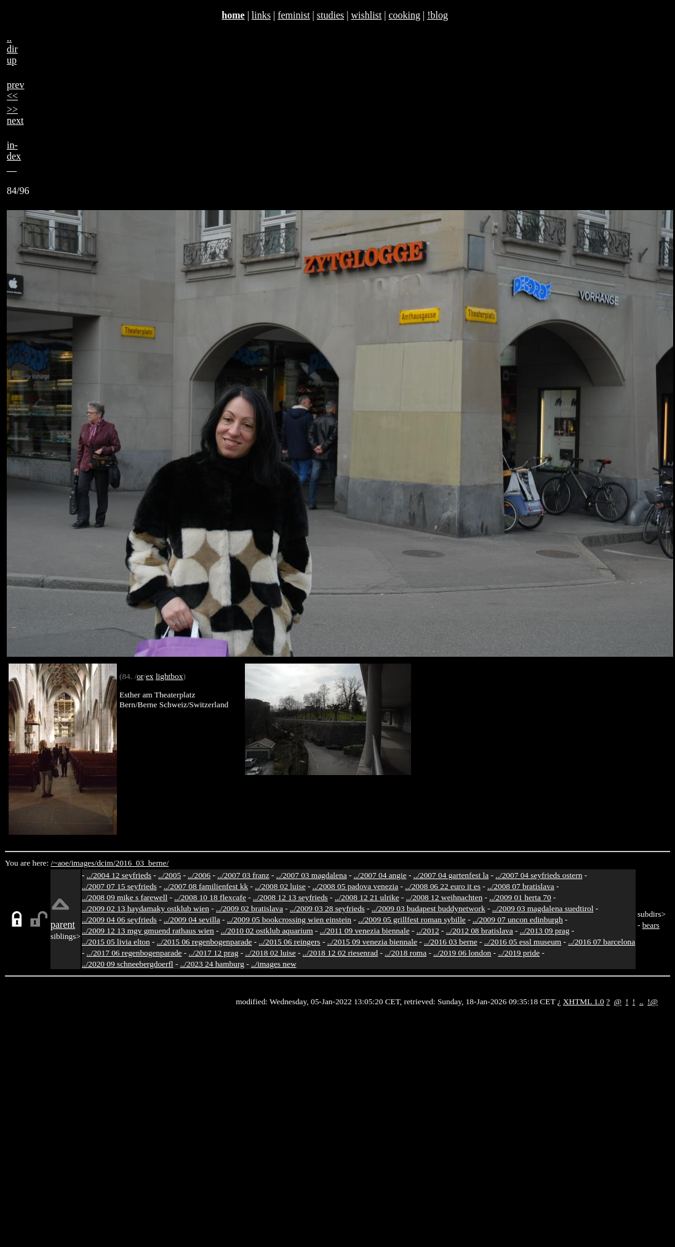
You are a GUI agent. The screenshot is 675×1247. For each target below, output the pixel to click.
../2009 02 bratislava (249, 908)
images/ (84, 862)
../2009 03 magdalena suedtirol (543, 908)
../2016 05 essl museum (523, 941)
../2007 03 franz (243, 875)
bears (651, 925)
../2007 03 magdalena (311, 875)
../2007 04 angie (380, 875)
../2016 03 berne (450, 941)
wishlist (366, 15)
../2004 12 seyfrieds (119, 875)
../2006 (199, 875)
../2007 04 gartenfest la (451, 875)
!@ (652, 1001)
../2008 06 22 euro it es (443, 886)
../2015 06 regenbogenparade (204, 941)
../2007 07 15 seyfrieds (119, 886)
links (261, 15)
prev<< (15, 90)
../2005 (169, 875)
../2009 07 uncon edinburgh (518, 919)
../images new (274, 964)
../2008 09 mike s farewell (124, 897)
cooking (404, 15)
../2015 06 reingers (290, 941)
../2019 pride (519, 952)
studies (330, 15)
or (140, 676)
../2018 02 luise (270, 952)
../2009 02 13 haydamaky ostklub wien (145, 908)
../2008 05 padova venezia (356, 886)
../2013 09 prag (545, 930)
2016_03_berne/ (142, 862)
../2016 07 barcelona (601, 941)
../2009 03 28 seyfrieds (327, 908)
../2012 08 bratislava (479, 930)
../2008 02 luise (280, 886)
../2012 (428, 930)
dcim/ (106, 862)
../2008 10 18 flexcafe (210, 897)
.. (641, 1001)
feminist (294, 15)
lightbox (169, 676)
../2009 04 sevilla (192, 919)
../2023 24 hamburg (212, 964)
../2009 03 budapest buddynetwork (428, 908)
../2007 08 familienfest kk (206, 886)
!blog (437, 15)
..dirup (12, 49)
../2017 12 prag (214, 952)
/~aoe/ (61, 862)
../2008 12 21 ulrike (367, 897)
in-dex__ (14, 156)
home (233, 15)
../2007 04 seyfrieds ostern (538, 875)
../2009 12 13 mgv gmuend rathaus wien (148, 930)
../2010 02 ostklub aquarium (267, 930)
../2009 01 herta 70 (520, 897)
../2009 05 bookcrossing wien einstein (289, 919)
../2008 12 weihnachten (444, 897)
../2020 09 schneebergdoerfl (128, 964)
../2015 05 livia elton (116, 941)
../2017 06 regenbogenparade (134, 952)
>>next (15, 115)
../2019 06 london (462, 952)
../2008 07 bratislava (520, 886)
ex (150, 676)
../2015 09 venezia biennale (372, 941)
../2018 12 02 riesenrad (340, 952)
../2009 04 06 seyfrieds (119, 919)
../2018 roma (405, 952)
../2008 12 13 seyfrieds (290, 897)
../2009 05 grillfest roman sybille (412, 919)
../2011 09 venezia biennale (365, 930)
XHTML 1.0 (583, 1001)
